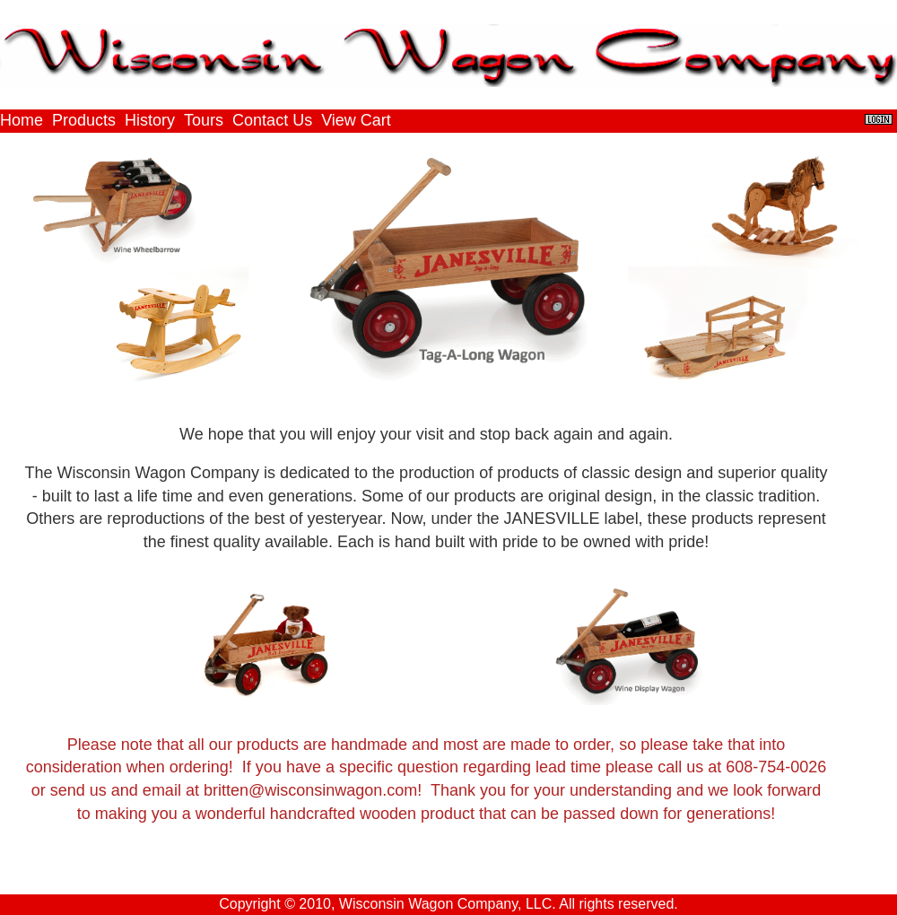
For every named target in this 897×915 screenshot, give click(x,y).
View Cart (356, 120)
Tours (203, 120)
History (150, 120)
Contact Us (272, 120)
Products (84, 120)
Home (21, 120)
